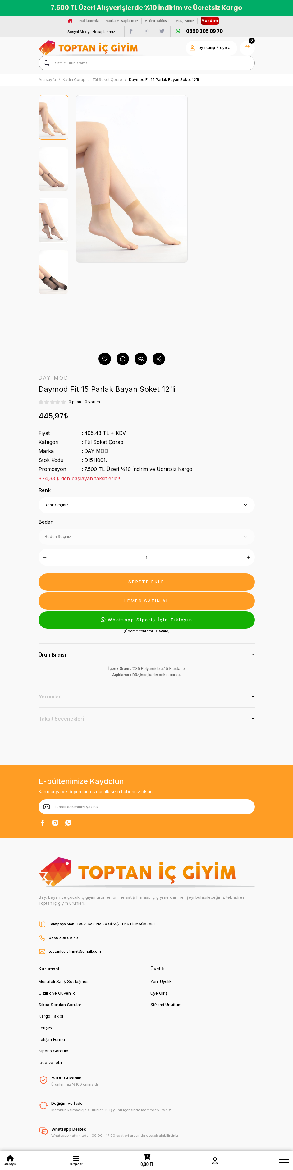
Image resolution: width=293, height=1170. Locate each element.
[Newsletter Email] (147, 806)
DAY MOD (96, 451)
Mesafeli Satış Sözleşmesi (64, 981)
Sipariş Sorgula (53, 1050)
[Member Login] (215, 1160)
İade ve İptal (51, 1062)
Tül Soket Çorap (103, 442)
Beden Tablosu (157, 20)
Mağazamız (184, 20)
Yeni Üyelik (161, 981)
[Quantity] (146, 557)
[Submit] (47, 806)
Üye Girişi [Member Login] (207, 48)
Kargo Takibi (51, 1016)
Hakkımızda (89, 20)
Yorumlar (50, 696)
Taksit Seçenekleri (61, 719)
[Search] (147, 63)
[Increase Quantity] (248, 557)
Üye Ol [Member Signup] (225, 48)
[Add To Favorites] (104, 359)
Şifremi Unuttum (165, 1004)
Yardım (210, 21)
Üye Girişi (159, 993)
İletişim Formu (52, 1039)
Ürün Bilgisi (52, 655)
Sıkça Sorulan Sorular (60, 1004)
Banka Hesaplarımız (121, 20)
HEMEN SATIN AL (146, 600)
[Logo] (93, 48)
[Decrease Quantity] (45, 557)
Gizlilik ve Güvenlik (57, 993)
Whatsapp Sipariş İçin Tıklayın (146, 620)
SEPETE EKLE (146, 581)
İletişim (45, 1027)
